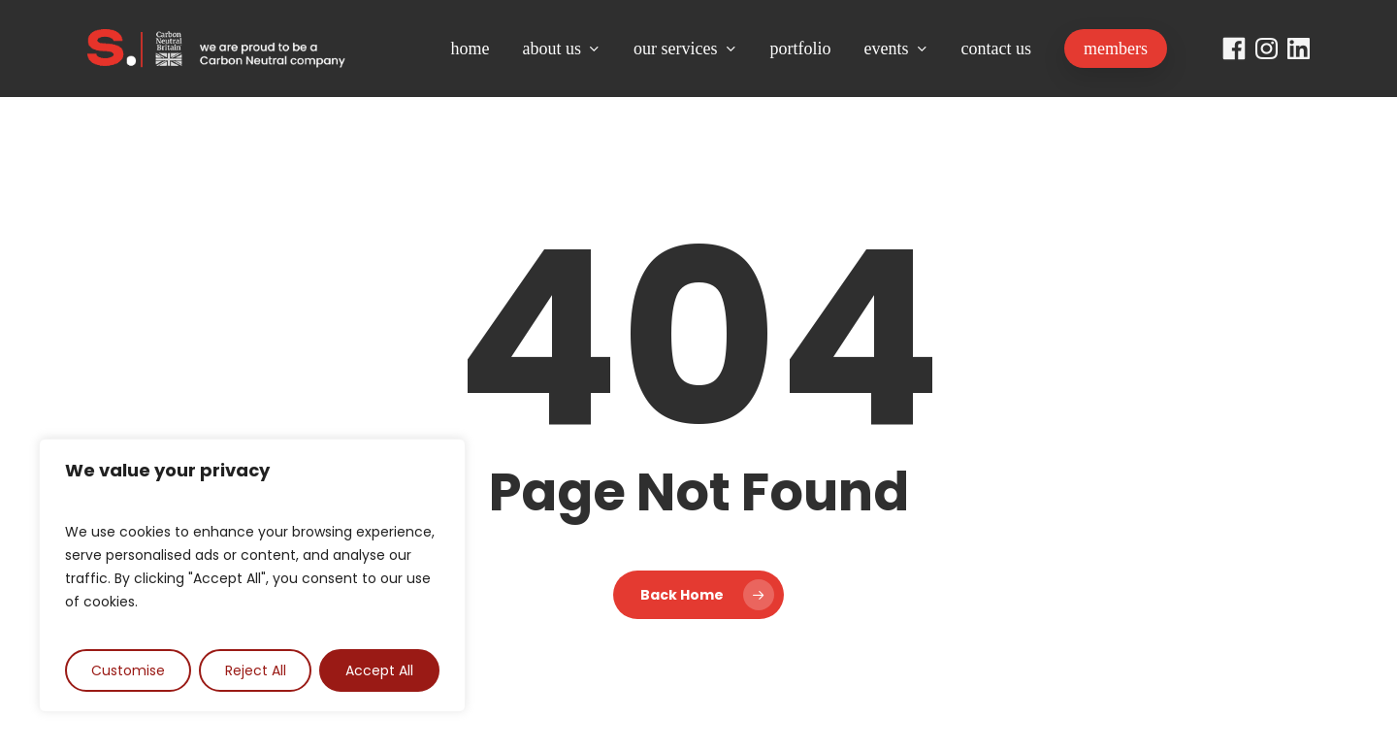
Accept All (379, 670)
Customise (128, 670)
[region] (252, 575)
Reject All (255, 670)
